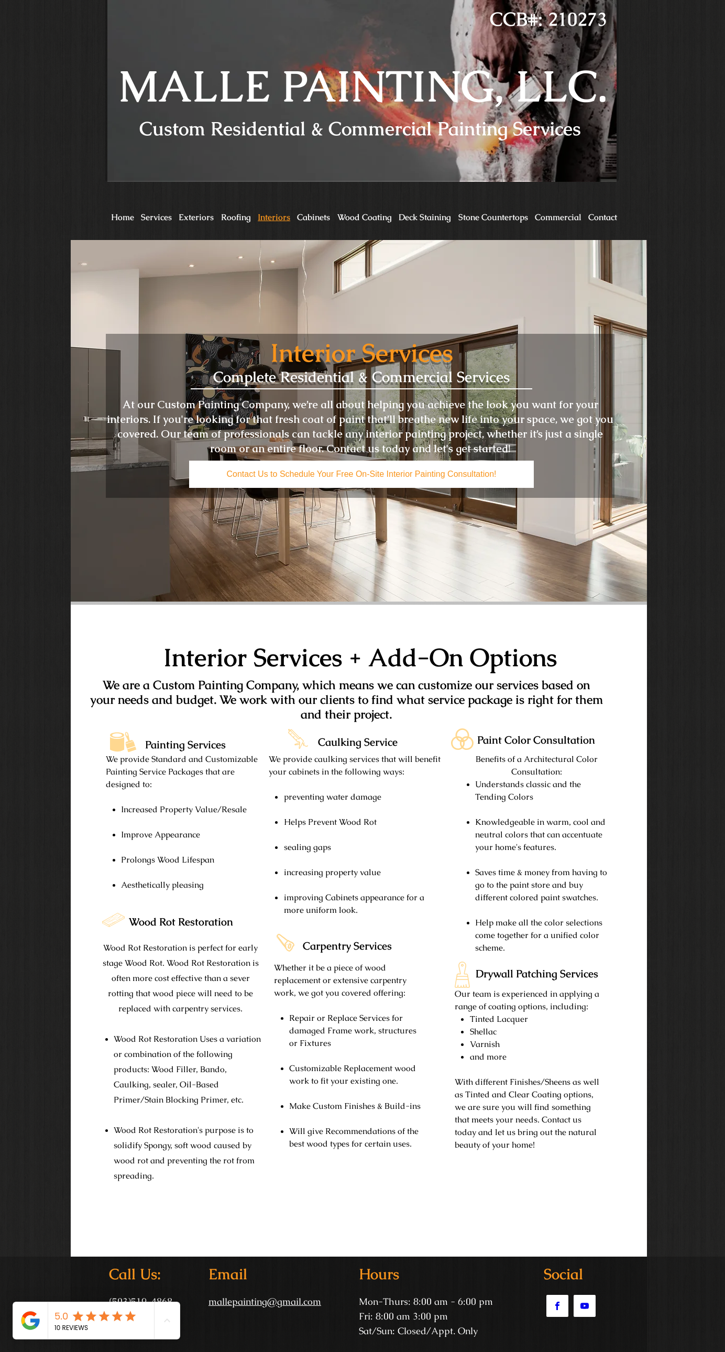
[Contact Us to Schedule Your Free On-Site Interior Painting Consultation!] (361, 474)
